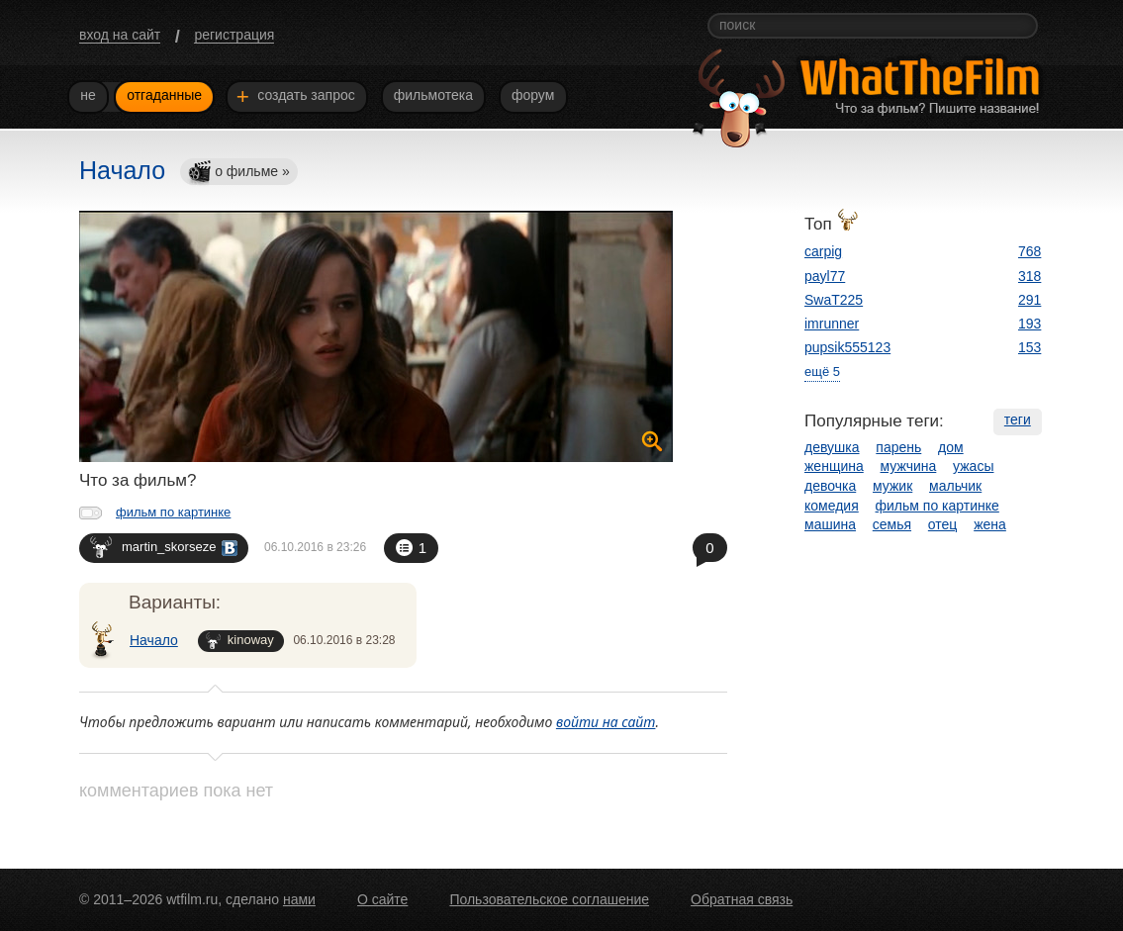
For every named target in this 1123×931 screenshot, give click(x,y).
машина (830, 524)
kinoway (240, 640)
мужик (892, 486)
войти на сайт (606, 721)
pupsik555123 (847, 347)
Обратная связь (742, 899)
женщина (834, 466)
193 (1029, 323)
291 (1029, 300)
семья (892, 524)
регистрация (234, 35)
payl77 (824, 276)
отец (943, 524)
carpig (823, 251)
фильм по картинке (173, 512)
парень (898, 447)
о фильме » (238, 172)
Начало (154, 640)
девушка (832, 447)
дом (951, 447)
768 (1029, 251)
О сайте (382, 899)
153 (1029, 347)
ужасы (973, 466)
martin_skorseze (163, 546)
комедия (831, 505)
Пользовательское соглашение (549, 899)
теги (1017, 419)
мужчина (909, 466)
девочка (830, 486)
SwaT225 (833, 300)
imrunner (831, 323)
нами (299, 899)
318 (1029, 276)
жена (990, 524)
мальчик (955, 486)
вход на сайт (119, 35)
